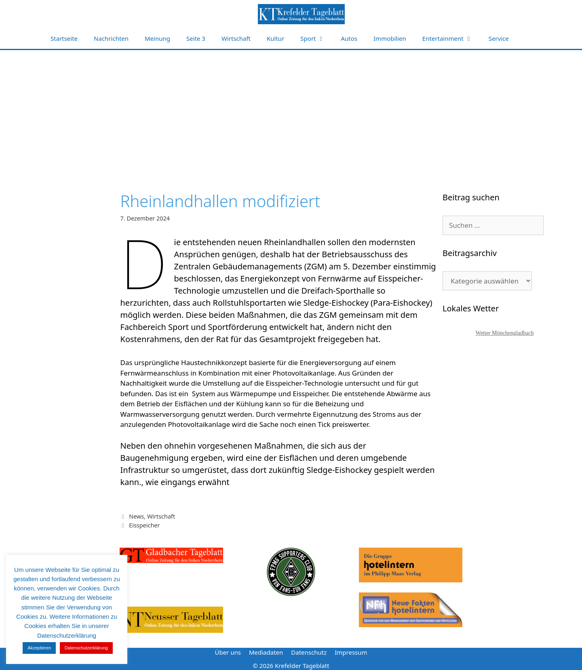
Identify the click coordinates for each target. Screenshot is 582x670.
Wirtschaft (236, 38)
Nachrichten (111, 38)
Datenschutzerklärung (86, 647)
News (136, 516)
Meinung (157, 38)
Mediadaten (266, 652)
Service (499, 38)
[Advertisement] (291, 110)
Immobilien (389, 38)
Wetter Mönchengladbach (505, 333)
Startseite (64, 38)
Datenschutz (309, 652)
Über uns (227, 652)
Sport (316, 38)
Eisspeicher (144, 525)
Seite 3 (195, 38)
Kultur (275, 38)
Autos (349, 38)
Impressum (351, 652)
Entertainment (451, 38)
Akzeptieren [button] (39, 647)
